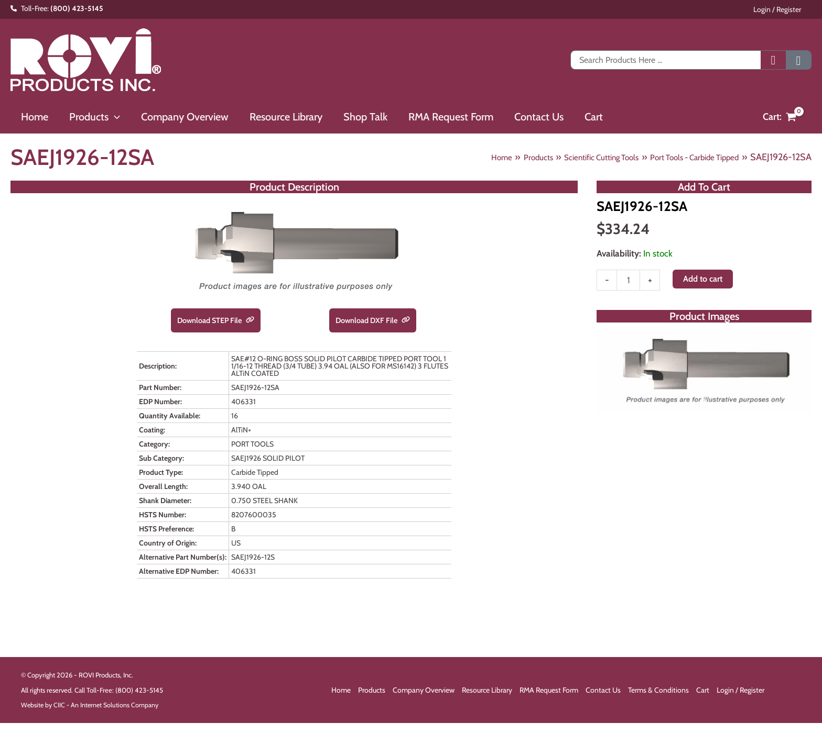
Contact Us (603, 691)
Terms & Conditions (658, 691)
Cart (702, 691)
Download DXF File (373, 321)
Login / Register (788, 9)
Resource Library (487, 691)
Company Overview (424, 691)
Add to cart (704, 281)
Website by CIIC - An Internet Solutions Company (91, 706)
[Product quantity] (628, 283)
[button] (108, 116)
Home (341, 691)
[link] (255, 321)
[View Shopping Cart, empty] (779, 117)
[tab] (704, 405)
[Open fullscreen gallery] (801, 406)
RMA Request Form (549, 691)
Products (371, 691)
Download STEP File (215, 321)
